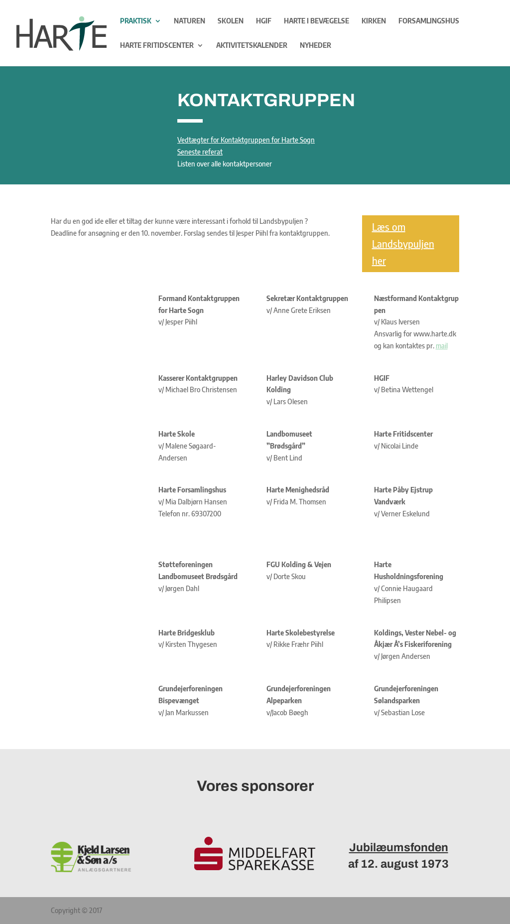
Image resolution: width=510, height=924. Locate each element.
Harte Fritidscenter (157, 45)
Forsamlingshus (428, 21)
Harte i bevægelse (316, 21)
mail (442, 345)
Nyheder (315, 45)
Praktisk (135, 21)
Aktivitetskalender (251, 45)
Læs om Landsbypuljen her (403, 243)
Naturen (189, 21)
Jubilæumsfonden (398, 847)
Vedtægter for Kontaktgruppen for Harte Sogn (246, 140)
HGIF (263, 21)
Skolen (231, 21)
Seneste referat (200, 152)
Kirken (374, 21)
